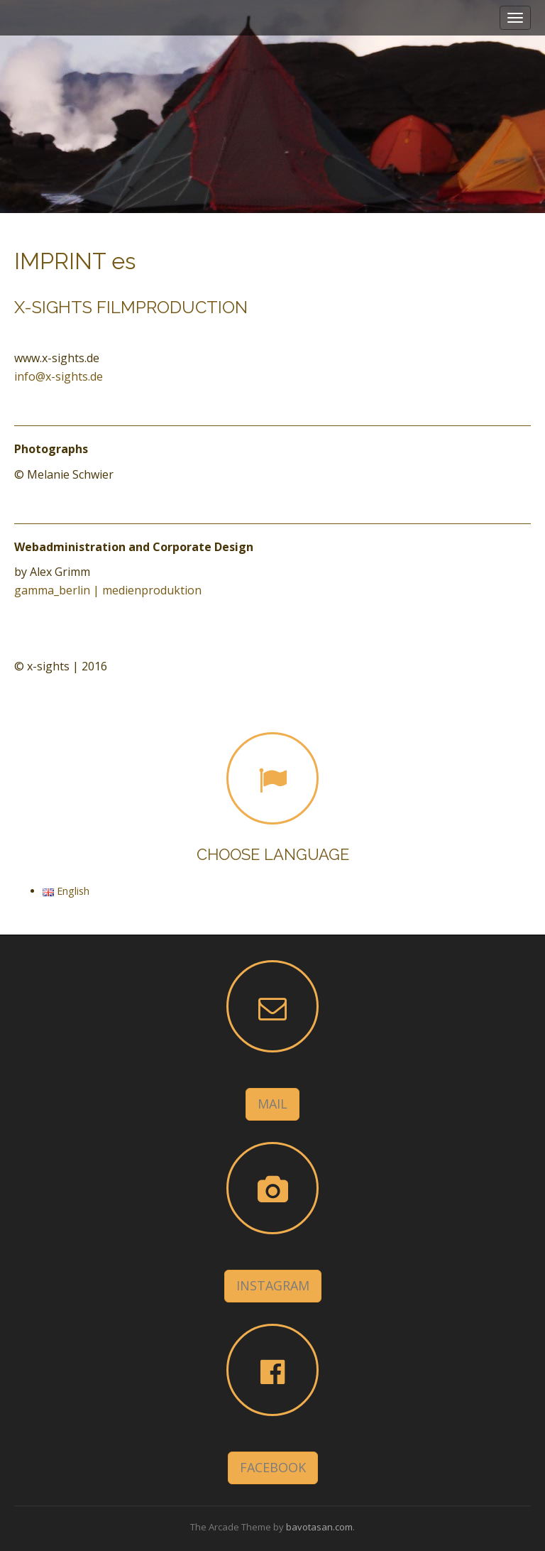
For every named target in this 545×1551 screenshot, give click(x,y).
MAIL (272, 1103)
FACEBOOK (273, 1467)
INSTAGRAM (272, 1285)
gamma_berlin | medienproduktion (108, 590)
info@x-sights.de (58, 376)
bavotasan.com (319, 1526)
